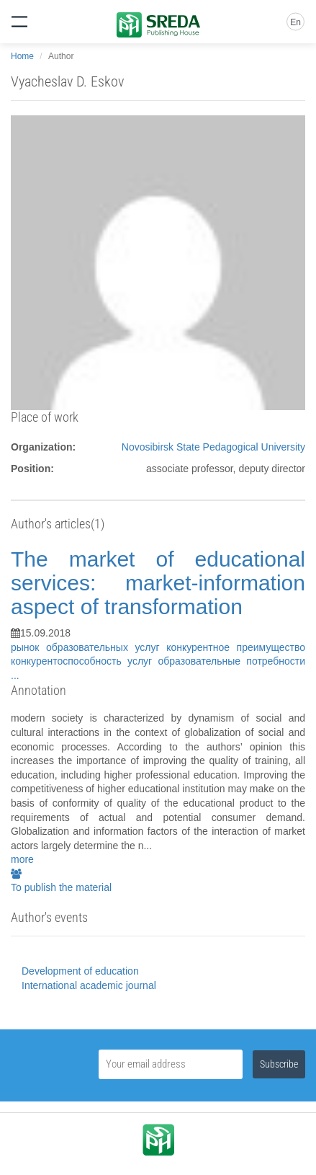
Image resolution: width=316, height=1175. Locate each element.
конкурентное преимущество (235, 647)
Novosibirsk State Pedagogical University (213, 447)
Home (22, 56)
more (22, 859)
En (295, 22)
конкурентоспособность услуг (84, 661)
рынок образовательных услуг (88, 647)
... (15, 675)
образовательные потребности (231, 661)
